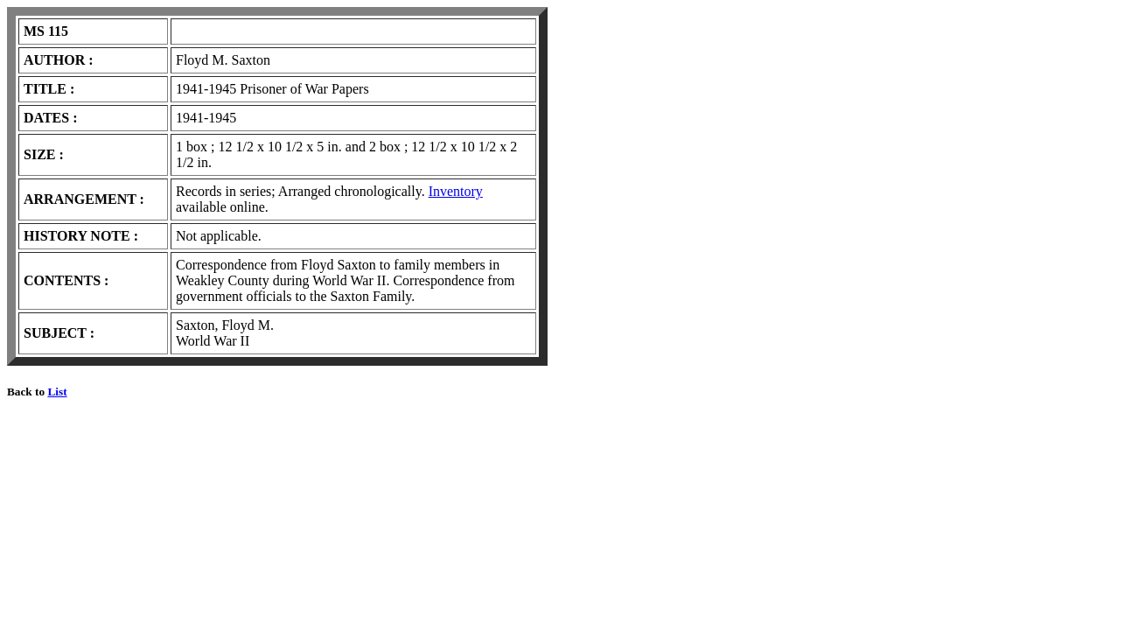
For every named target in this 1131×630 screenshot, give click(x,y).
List (56, 391)
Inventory (456, 191)
